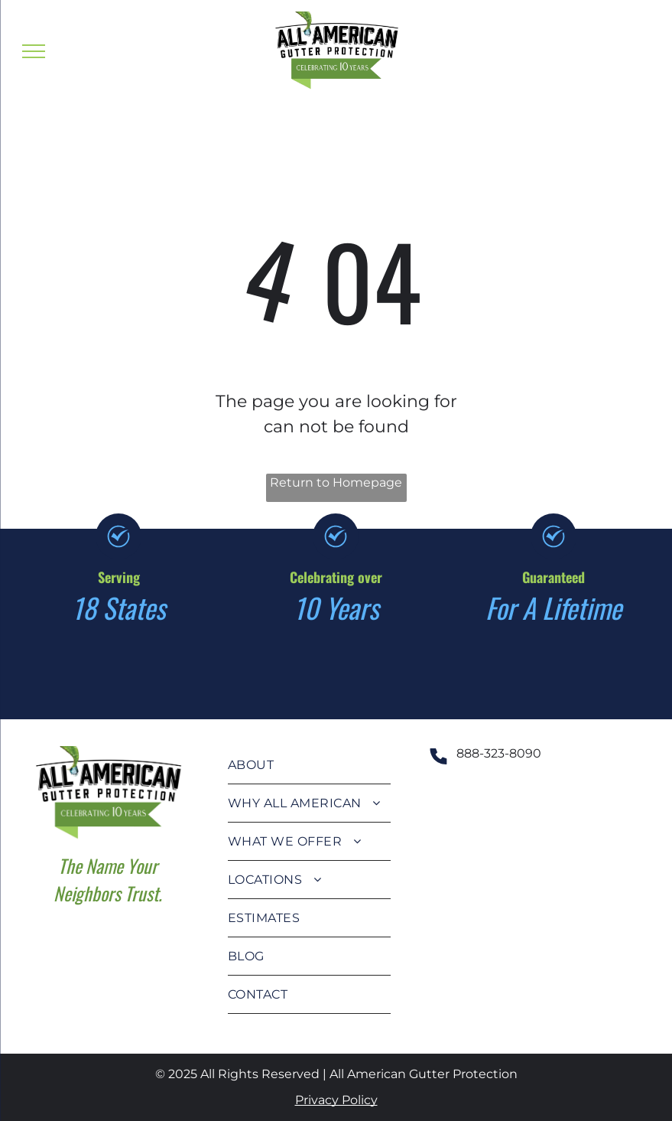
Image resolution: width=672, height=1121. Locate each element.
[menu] (34, 51)
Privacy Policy (336, 1100)
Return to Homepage (336, 482)
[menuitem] (309, 765)
